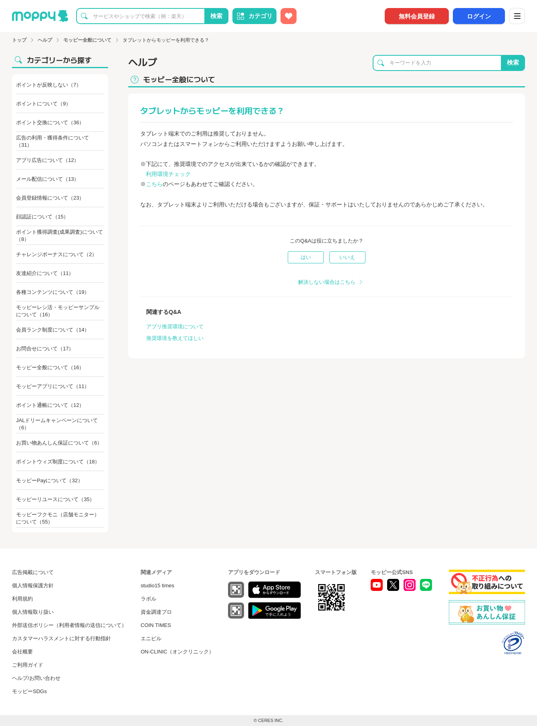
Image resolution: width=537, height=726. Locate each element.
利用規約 (22, 599)
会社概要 (22, 652)
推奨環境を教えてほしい (175, 338)
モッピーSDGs (29, 691)
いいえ (347, 257)
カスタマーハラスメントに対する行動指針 (61, 638)
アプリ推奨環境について (175, 327)
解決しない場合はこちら (326, 282)
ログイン (479, 16)
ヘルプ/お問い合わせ (36, 678)
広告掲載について (33, 572)
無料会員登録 (417, 16)
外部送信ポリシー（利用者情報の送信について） (69, 625)
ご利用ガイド (27, 665)
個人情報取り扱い (33, 612)
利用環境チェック (168, 174)
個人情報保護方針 (33, 585)
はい (306, 257)
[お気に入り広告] (289, 16)
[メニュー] (517, 16)
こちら (154, 184)
